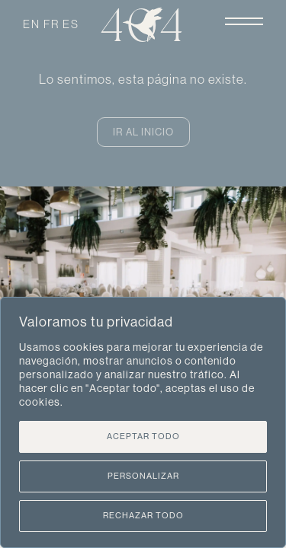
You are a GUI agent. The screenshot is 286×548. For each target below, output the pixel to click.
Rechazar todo (143, 516)
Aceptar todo (143, 436)
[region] (143, 422)
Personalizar (143, 476)
